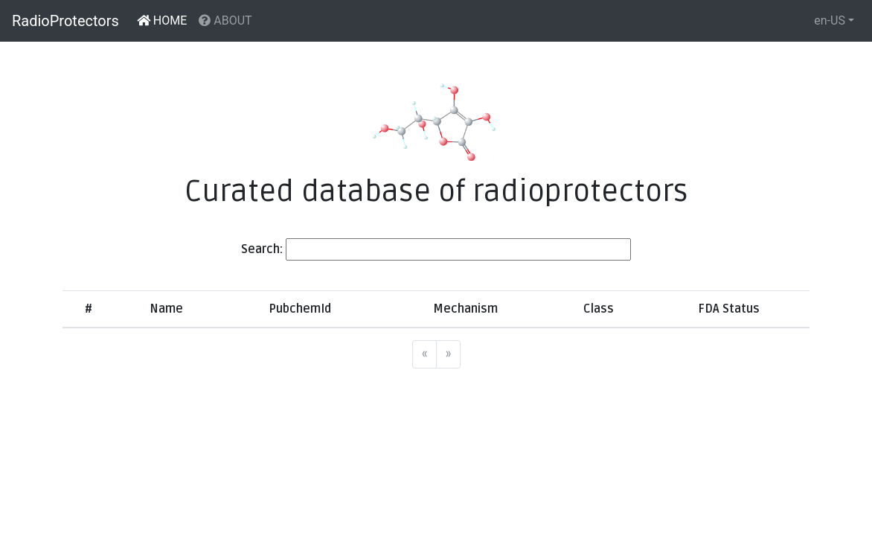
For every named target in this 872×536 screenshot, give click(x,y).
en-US (829, 20)
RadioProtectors (65, 21)
